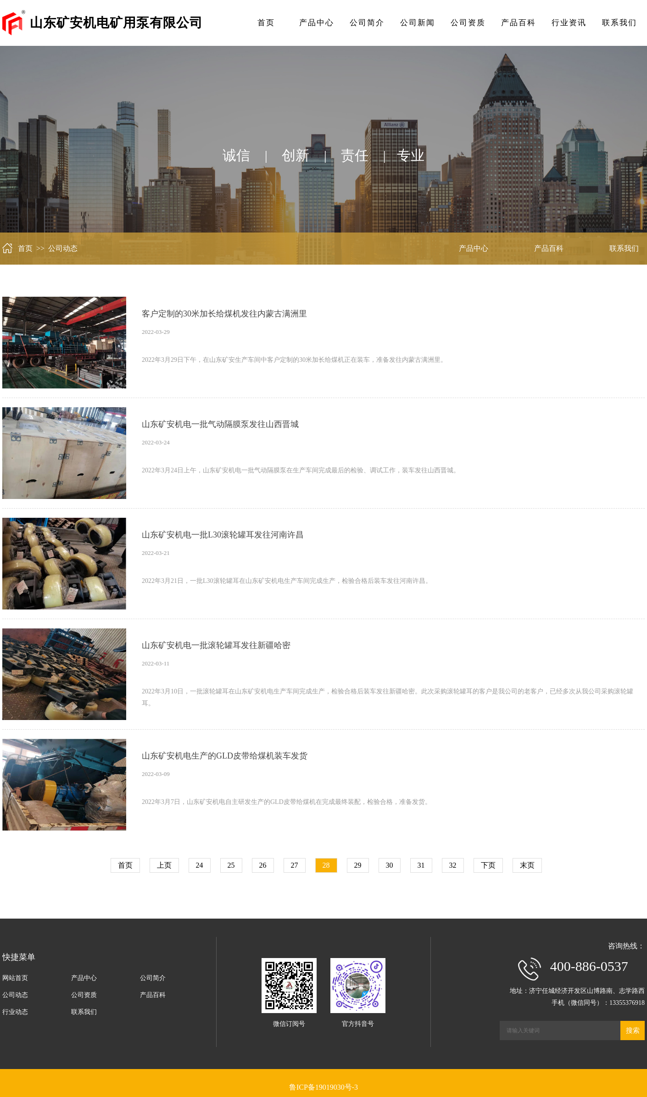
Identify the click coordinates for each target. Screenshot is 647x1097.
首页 (266, 22)
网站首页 (15, 978)
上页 (164, 865)
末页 (527, 865)
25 (231, 865)
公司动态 (15, 995)
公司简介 (367, 22)
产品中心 (316, 22)
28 (326, 865)
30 (389, 865)
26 (263, 865)
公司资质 (468, 22)
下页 (488, 865)
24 (199, 865)
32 (453, 865)
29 (358, 865)
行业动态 (15, 1011)
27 (294, 865)
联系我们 (619, 22)
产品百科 (518, 22)
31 (421, 865)
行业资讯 (569, 22)
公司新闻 (417, 22)
